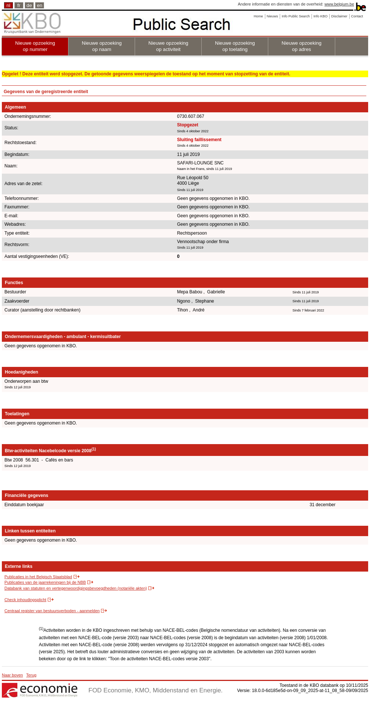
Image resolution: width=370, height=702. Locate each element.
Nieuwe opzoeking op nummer (35, 46)
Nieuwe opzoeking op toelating (235, 46)
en (40, 5)
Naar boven (12, 675)
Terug (31, 675)
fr (18, 5)
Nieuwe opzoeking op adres (302, 46)
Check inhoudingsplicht (25, 599)
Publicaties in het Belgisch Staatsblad (38, 577)
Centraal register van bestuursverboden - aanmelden (52, 611)
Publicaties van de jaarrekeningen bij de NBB (45, 582)
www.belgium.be (339, 4)
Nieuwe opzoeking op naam (102, 46)
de (29, 5)
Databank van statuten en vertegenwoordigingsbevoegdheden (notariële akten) (75, 588)
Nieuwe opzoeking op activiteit (168, 46)
